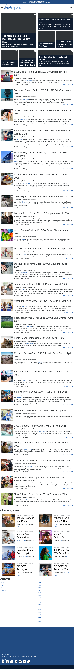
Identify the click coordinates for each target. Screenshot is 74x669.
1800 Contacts (42, 431)
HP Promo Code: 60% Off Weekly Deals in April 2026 (41, 410)
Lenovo (24, 219)
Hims (15, 483)
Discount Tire (25, 273)
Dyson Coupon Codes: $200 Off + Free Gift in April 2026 (43, 248)
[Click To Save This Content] (35, 14)
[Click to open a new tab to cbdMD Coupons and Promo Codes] (18, 520)
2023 (39, 588)
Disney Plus (28, 449)
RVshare (39, 362)
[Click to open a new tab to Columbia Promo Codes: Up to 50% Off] (18, 553)
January (3, 590)
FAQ (35, 656)
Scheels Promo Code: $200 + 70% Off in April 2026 (40, 391)
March (3, 585)
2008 (39, 624)
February (4, 588)
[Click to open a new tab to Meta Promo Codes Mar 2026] (55, 537)
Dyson (24, 254)
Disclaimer (47, 666)
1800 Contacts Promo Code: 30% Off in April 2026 (40, 425)
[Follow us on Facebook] (3, 661)
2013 (39, 612)
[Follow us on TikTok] (16, 661)
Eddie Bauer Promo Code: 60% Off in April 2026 (39, 338)
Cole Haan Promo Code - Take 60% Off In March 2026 (42, 460)
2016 (39, 605)
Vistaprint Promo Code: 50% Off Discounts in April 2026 (43, 301)
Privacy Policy (40, 666)
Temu (23, 289)
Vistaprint (24, 306)
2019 (39, 597)
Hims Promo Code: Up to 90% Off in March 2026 (39, 477)
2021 (39, 592)
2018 (39, 600)
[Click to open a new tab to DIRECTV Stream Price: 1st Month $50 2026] (55, 569)
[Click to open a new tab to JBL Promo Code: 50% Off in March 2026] (55, 553)
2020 (39, 595)
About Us (4, 656)
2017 (39, 602)
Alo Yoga (19, 139)
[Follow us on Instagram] (7, 661)
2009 (39, 622)
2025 (39, 583)
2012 (39, 614)
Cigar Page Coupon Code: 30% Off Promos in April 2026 (43, 196)
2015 (39, 607)
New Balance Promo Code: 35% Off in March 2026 (40, 494)
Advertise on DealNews (25, 656)
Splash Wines (23, 119)
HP (23, 416)
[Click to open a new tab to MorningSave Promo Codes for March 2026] (18, 537)
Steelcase (26, 99)
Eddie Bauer (30, 343)
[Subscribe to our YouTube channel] (20, 661)
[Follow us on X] (11, 661)
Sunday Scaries (27, 183)
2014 (39, 610)
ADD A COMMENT (68, 84)
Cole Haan (29, 466)
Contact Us (12, 656)
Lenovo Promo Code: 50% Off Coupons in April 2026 (41, 213)
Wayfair (16, 161)
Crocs (23, 239)
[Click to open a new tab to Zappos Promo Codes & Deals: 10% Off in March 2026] (55, 520)
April (2, 583)
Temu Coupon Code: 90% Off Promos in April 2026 (40, 284)
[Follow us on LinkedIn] (24, 661)
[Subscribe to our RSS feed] (28, 661)
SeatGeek (29, 326)
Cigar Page (24, 202)
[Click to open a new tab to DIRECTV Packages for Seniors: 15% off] (18, 569)
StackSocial (28, 80)
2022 (39, 590)
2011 (39, 617)
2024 (39, 585)
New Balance (27, 500)
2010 (39, 619)
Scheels (19, 397)
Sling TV (25, 380)
